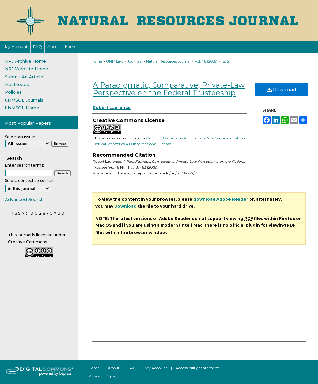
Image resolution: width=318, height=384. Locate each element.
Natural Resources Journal (168, 61)
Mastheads (17, 84)
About (114, 368)
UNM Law (114, 61)
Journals (135, 61)
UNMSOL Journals (24, 99)
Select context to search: (29, 180)
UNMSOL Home (22, 107)
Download (281, 89)
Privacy (94, 376)
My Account (156, 368)
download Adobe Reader (220, 199)
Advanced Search (24, 199)
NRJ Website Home (26, 68)
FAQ (132, 368)
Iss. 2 (225, 61)
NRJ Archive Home (25, 61)
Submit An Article (24, 76)
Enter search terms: (24, 165)
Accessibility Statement (197, 368)
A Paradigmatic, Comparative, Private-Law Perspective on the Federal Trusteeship (169, 89)
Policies (13, 92)
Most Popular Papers (28, 123)
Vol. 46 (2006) (206, 61)
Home (97, 61)
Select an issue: (20, 136)
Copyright (114, 376)
